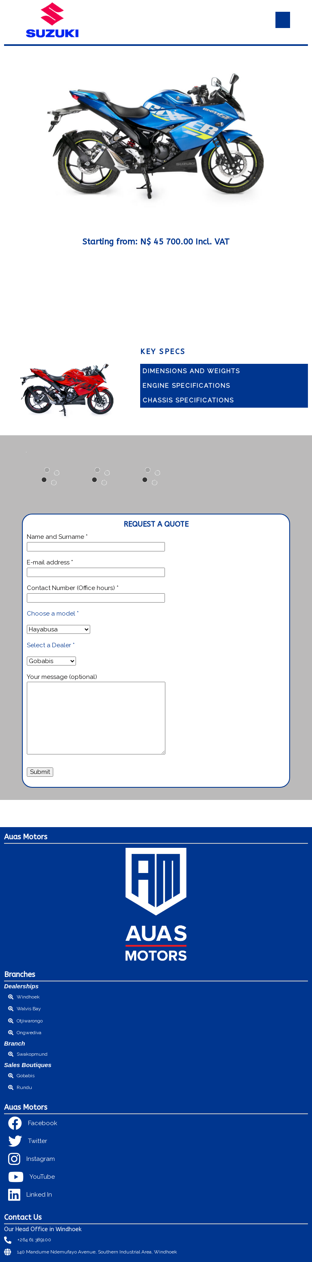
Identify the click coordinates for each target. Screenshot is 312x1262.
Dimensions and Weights (191, 371)
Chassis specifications (188, 400)
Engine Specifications (186, 385)
